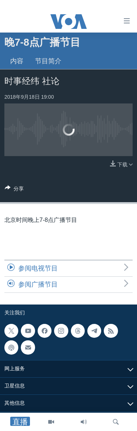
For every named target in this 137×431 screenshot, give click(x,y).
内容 (16, 61)
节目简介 (48, 61)
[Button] (14, 190)
